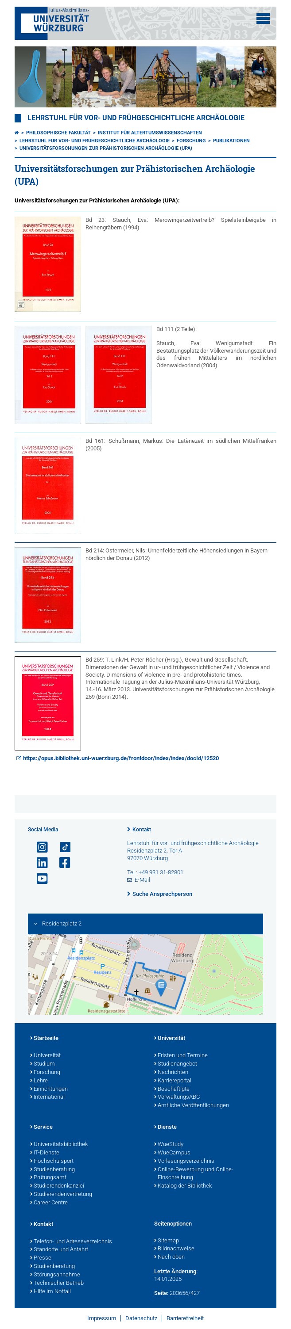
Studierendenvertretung (61, 1195)
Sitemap (166, 1241)
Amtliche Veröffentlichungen (191, 1106)
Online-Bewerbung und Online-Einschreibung (193, 1174)
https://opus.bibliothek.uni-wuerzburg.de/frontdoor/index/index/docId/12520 (121, 758)
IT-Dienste (44, 1153)
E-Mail (142, 879)
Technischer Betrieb (57, 1283)
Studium (42, 1064)
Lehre (39, 1081)
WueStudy (168, 1145)
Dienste (165, 1127)
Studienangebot (175, 1064)
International (47, 1097)
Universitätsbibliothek (59, 1145)
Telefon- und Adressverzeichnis (71, 1242)
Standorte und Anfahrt (59, 1250)
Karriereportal (172, 1081)
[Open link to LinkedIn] (38, 863)
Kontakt (141, 829)
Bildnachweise (174, 1249)
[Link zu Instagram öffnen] (38, 847)
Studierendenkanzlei (57, 1186)
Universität (45, 1056)
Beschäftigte (172, 1089)
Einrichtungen (49, 1089)
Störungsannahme (55, 1275)
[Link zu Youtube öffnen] (38, 879)
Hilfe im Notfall (50, 1292)
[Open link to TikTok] (61, 847)
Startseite (44, 1039)
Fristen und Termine (181, 1056)
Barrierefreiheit (185, 1318)
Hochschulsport (52, 1161)
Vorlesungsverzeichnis (184, 1161)
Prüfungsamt (48, 1178)
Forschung (191, 141)
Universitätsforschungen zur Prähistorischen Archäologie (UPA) (105, 148)
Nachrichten (171, 1073)
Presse (40, 1258)
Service (41, 1127)
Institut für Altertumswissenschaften (150, 133)
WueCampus (172, 1153)
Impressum (101, 1318)
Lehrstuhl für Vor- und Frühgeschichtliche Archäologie (135, 118)
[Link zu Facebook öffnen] (61, 863)
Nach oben (169, 1257)
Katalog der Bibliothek (183, 1186)
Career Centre (49, 1203)
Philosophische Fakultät (58, 133)
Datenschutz (141, 1318)
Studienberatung (52, 1170)
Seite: (161, 1293)
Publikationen (231, 141)
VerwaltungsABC (177, 1097)
